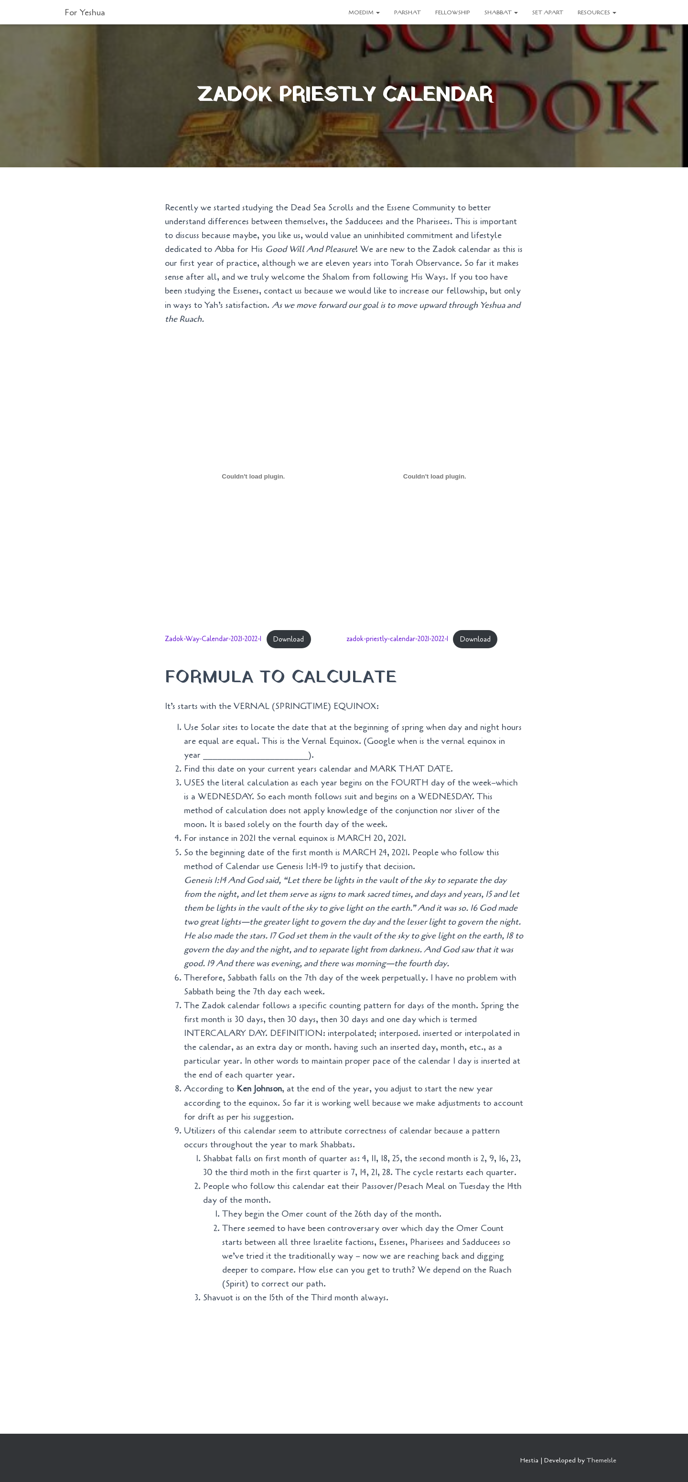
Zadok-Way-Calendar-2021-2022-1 (213, 639)
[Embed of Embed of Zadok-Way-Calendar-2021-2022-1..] (253, 476)
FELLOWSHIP (452, 12)
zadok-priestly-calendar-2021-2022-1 (397, 639)
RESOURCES (597, 12)
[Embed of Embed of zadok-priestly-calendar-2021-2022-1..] (435, 476)
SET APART (547, 12)
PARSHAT (407, 12)
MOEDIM (364, 12)
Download (288, 639)
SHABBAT (501, 12)
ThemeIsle (601, 1460)
